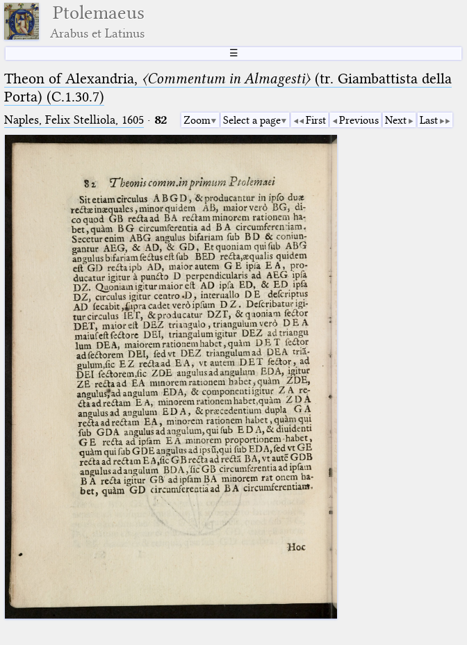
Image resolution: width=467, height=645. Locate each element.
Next (396, 120)
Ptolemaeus (97, 21)
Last (429, 120)
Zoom (197, 120)
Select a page (252, 120)
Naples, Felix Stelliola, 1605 (74, 120)
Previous (359, 120)
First (316, 120)
